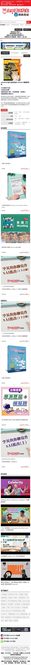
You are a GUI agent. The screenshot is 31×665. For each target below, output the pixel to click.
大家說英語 (19, 1)
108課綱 (3, 594)
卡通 (8, 607)
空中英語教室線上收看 (18, 617)
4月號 (20, 112)
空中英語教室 (15, 53)
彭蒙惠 (16, 620)
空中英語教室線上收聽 (14, 601)
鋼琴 (6, 620)
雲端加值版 (24, 614)
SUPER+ (4, 614)
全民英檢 (17, 604)
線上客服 (23, 663)
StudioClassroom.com (7, 1)
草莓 (15, 597)
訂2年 (15, 116)
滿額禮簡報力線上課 (15, 33)
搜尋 (28, 22)
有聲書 (21, 594)
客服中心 (20, 4)
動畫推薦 (4, 597)
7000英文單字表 (12, 594)
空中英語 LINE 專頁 (9, 641)
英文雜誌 (10, 604)
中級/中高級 (21, 118)
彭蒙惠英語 (8, 3)
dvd (18, 614)
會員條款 (10, 663)
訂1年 (20, 116)
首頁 (1, 40)
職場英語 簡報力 (15, 32)
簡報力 (22, 24)
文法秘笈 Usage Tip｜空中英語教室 (13, 556)
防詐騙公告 (23, 661)
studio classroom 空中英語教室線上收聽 (13, 610)
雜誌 (11, 620)
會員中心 (27, 29)
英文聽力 (18, 607)
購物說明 (15, 661)
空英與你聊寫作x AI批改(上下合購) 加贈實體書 (14, 289)
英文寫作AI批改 (15, 24)
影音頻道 (12, 4)
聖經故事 (7, 617)
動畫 (26, 594)
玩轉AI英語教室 (6, 163)
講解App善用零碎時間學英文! (15, 35)
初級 (15, 118)
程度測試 (26, 55)
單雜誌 (23, 124)
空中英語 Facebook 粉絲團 (12, 635)
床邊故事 (25, 607)
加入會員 (18, 29)
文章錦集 (4, 4)
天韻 (12, 607)
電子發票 (17, 663)
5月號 (15, 112)
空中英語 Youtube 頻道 (11, 638)
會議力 (8, 24)
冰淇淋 (10, 597)
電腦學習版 (11, 614)
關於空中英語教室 (6, 661)
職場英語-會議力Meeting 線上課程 (11, 247)
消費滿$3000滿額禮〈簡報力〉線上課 (15, 37)
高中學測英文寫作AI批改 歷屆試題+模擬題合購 (15, 419)
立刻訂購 (4, 110)
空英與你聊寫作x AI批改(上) (9, 461)
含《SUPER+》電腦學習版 (20, 122)
